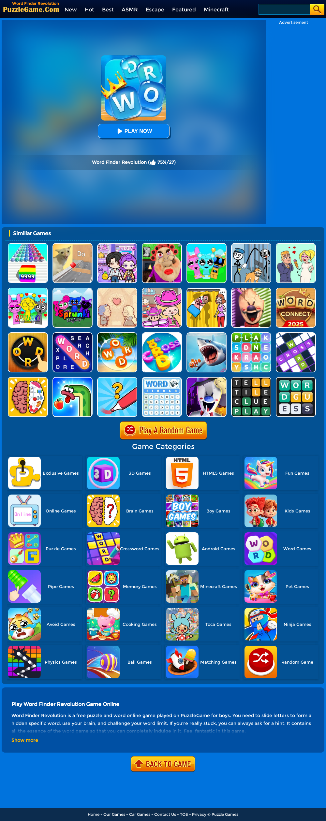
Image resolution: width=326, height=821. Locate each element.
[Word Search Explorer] (72, 334)
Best (108, 10)
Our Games (114, 814)
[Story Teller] (117, 290)
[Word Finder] (162, 379)
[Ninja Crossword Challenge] (296, 334)
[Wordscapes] (117, 334)
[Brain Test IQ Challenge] (28, 379)
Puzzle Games (225, 814)
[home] (31, 9)
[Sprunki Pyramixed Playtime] (72, 290)
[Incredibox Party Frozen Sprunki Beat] (206, 245)
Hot (89, 10)
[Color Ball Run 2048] (28, 245)
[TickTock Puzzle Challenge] (72, 245)
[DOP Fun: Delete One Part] (206, 290)
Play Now (133, 131)
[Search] (284, 9)
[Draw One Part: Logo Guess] (117, 379)
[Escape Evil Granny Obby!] (162, 245)
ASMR (130, 10)
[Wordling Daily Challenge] (251, 379)
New (71, 10)
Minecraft (216, 10)
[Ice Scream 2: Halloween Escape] (206, 379)
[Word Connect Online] (28, 334)
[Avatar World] (162, 290)
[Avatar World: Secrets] (117, 245)
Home (93, 814)
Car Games (139, 814)
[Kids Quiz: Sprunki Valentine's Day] (28, 290)
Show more (24, 740)
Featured (184, 10)
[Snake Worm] (72, 379)
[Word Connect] (296, 290)
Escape (155, 10)
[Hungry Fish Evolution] (206, 334)
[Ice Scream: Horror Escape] (251, 290)
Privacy (199, 814)
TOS (184, 814)
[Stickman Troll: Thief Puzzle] (251, 245)
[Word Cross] (162, 334)
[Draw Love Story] (296, 245)
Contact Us (165, 814)
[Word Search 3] (251, 334)
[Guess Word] (296, 379)
